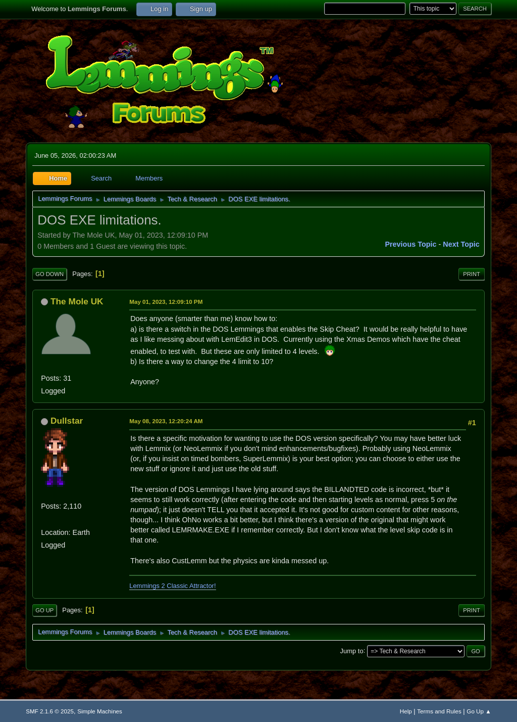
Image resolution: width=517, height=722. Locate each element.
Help (406, 711)
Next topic (461, 244)
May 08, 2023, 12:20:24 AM (165, 421)
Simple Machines (99, 711)
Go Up (44, 610)
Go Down (49, 274)
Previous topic (410, 244)
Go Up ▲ (479, 711)
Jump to (352, 650)
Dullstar (66, 421)
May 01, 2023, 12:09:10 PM (165, 301)
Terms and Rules (439, 711)
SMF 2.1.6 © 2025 (50, 711)
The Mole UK (77, 301)
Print (471, 274)
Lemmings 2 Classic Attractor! (172, 586)
